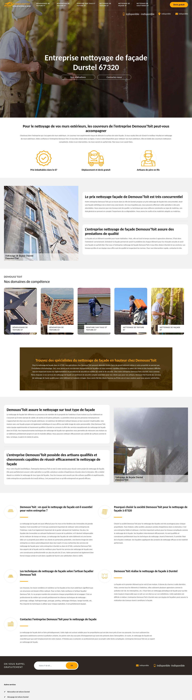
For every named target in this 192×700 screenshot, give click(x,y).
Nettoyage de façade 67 (124, 5)
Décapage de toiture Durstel (18, 697)
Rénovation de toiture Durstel (18, 692)
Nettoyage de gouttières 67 (143, 5)
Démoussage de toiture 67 (43, 5)
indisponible (132, 14)
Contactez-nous (114, 77)
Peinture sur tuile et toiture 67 (86, 5)
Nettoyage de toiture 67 (105, 5)
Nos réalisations (78, 77)
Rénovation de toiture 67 (63, 5)
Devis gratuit (179, 4)
